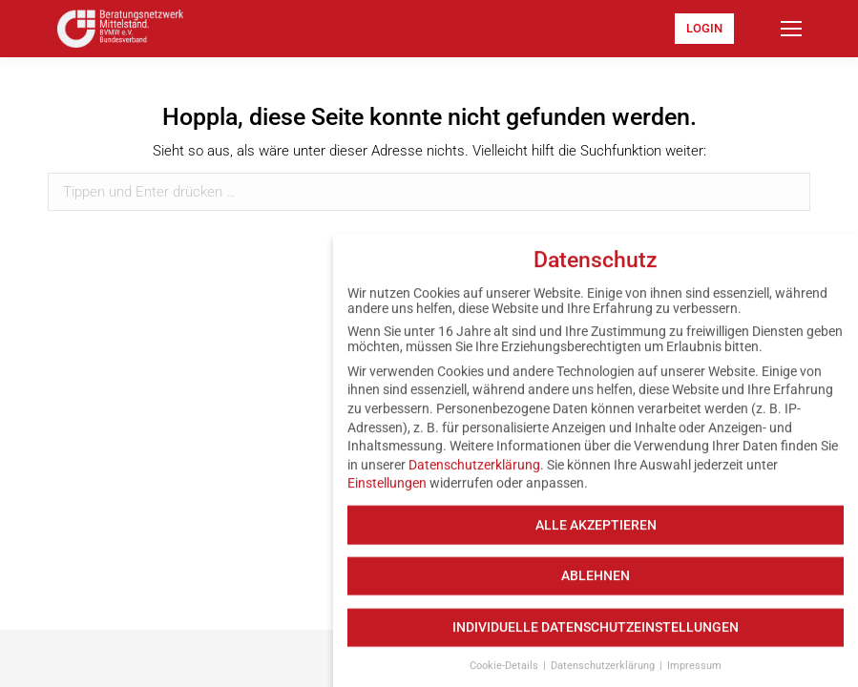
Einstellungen (387, 493)
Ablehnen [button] (595, 585)
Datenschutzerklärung (474, 475)
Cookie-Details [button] (505, 676)
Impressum (694, 676)
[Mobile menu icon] (791, 29)
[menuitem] (704, 28)
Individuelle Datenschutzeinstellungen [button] (595, 637)
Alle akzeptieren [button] (596, 534)
